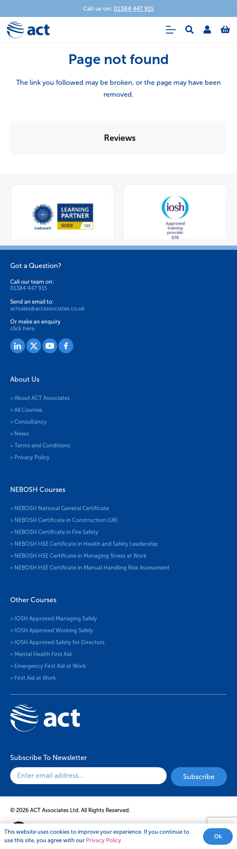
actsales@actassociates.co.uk (47, 308)
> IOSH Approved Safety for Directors (57, 642)
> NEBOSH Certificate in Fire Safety (54, 532)
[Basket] (225, 29)
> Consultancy (28, 422)
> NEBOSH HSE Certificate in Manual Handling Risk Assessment (90, 567)
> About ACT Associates (40, 398)
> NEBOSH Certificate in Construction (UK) (64, 520)
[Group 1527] (17, 345)
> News (19, 433)
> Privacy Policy (30, 457)
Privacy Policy (103, 840)
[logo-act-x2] (28, 29)
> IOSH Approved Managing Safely (53, 618)
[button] (171, 30)
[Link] (207, 29)
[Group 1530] (66, 345)
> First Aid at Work (33, 678)
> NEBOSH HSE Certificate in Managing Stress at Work (78, 556)
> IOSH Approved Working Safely (51, 630)
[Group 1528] (33, 345)
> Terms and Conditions (40, 445)
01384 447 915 (28, 288)
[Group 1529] (49, 345)
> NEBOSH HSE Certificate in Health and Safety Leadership (84, 544)
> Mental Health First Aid (41, 654)
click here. (23, 328)
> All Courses (26, 410)
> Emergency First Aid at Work (48, 666)
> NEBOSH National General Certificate (59, 508)
